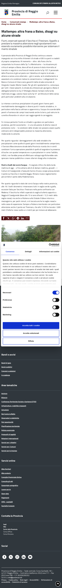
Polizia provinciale (7, 430)
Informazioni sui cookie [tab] (49, 252)
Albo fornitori (6, 469)
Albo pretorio (6, 473)
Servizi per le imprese (9, 450)
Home (3, 21)
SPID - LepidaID (7, 502)
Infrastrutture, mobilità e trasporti (13, 406)
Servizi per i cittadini (8, 442)
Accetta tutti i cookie (31, 325)
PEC (4, 526)
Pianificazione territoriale (10, 426)
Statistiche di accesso (19, 582)
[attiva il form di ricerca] (47, 13)
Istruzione (5, 410)
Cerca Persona (8, 534)
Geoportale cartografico (9, 485)
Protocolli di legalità (8, 434)
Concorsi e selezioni (8, 371)
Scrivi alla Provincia (10, 529)
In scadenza (5, 375)
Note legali (24, 580)
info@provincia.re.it (15, 577)
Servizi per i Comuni (8, 446)
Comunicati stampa (18, 21)
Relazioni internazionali (9, 438)
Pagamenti (5, 497)
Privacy (4, 580)
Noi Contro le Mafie (8, 414)
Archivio (4, 393)
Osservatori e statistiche (10, 418)
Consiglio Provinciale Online (11, 477)
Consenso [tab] (10, 252)
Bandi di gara (6, 363)
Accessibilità (34, 580)
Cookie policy (13, 580)
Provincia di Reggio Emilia (25, 13)
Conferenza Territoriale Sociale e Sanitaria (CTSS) (18, 401)
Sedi (5, 524)
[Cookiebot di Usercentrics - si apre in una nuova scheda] (48, 244)
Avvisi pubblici (6, 367)
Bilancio (4, 397)
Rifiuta (31, 341)
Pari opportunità (7, 422)
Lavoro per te (6, 489)
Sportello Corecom (7, 506)
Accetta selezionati (31, 333)
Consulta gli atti (7, 481)
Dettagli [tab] (28, 252)
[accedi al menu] (55, 12)
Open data (5, 493)
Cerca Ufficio (7, 531)
